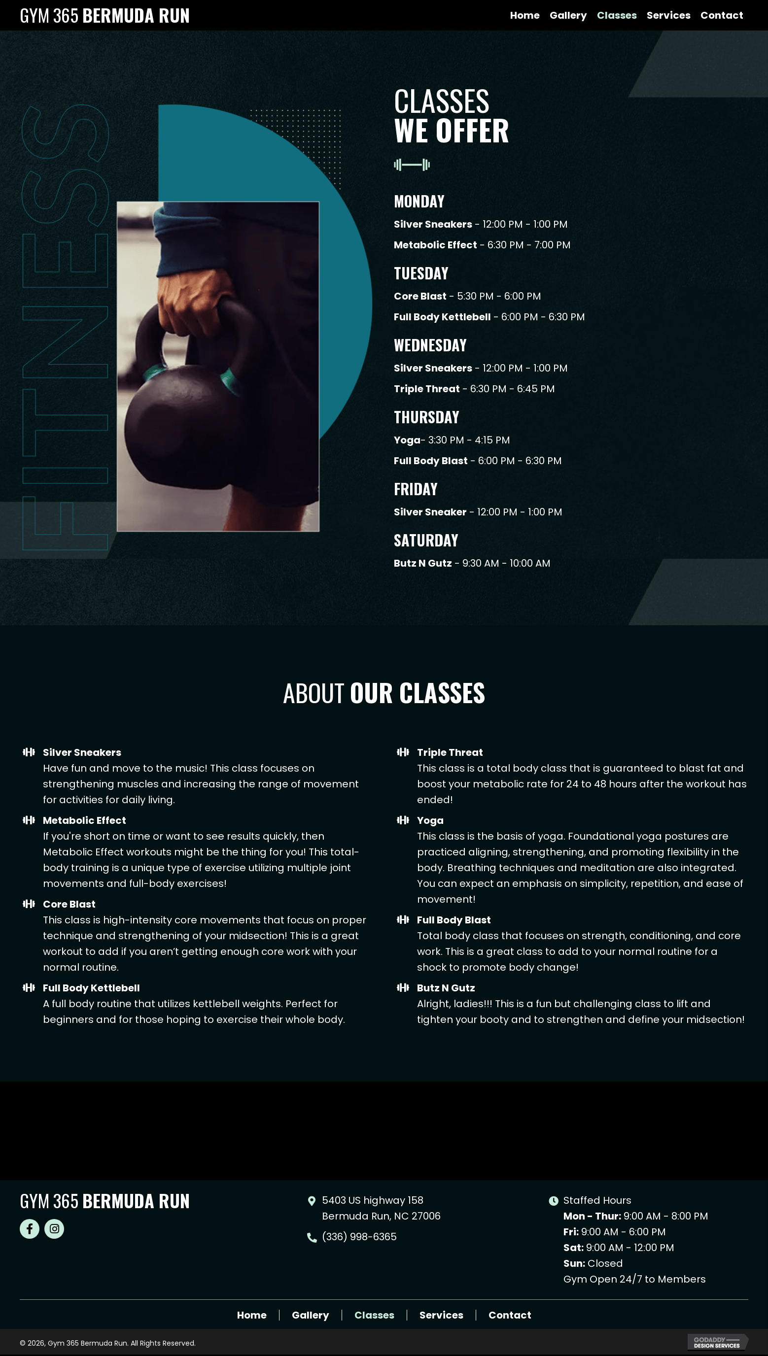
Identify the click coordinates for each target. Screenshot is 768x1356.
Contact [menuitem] (510, 1315)
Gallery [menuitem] (310, 1315)
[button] (29, 1229)
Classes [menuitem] (374, 1315)
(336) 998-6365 (359, 1237)
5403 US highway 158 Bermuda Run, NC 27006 (381, 1208)
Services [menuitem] (441, 1315)
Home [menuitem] (252, 1315)
